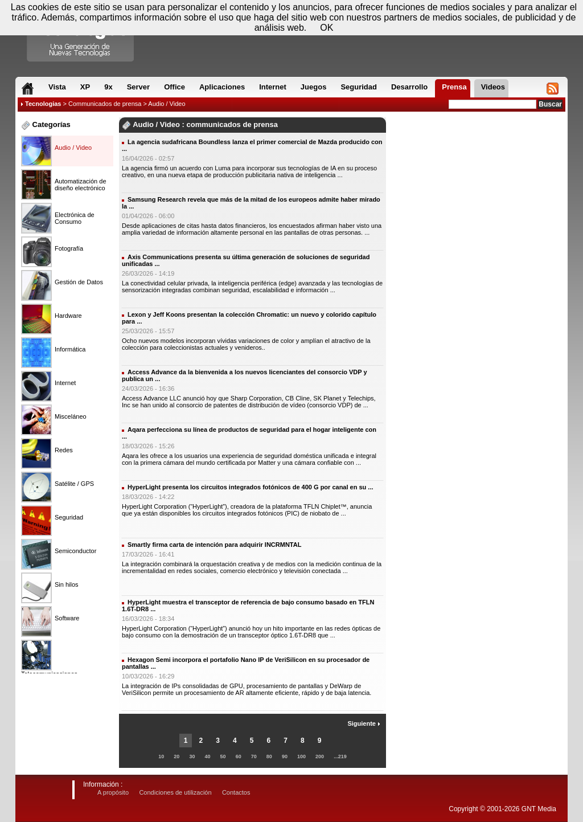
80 (269, 756)
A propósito (113, 792)
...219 (340, 756)
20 (176, 756)
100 (301, 756)
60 (238, 756)
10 (161, 756)
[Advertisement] (477, 153)
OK (326, 27)
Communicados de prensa (104, 103)
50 (223, 756)
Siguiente (363, 723)
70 (254, 756)
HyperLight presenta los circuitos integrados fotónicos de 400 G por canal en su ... (250, 487)
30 (192, 756)
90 (285, 756)
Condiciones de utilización (175, 792)
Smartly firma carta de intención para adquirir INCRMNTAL (214, 544)
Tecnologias (43, 103)
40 (208, 756)
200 (319, 756)
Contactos (236, 792)
